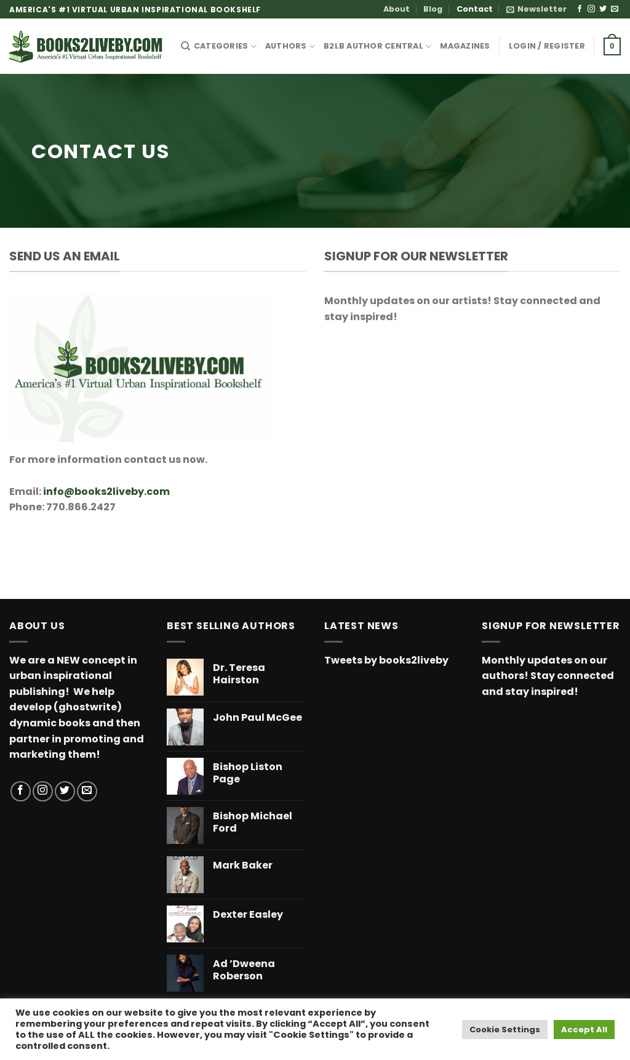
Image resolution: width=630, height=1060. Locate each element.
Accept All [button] (584, 1029)
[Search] (185, 46)
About (396, 9)
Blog (432, 9)
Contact (475, 9)
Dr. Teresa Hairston (239, 675)
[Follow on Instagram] (591, 9)
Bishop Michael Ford (252, 823)
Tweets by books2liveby (386, 660)
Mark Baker (243, 865)
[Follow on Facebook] (579, 9)
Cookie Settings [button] (504, 1029)
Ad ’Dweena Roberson (244, 971)
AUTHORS (290, 46)
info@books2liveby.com (106, 491)
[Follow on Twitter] (603, 9)
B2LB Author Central (377, 46)
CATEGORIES (225, 46)
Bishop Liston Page (247, 774)
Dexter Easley (248, 915)
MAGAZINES (465, 46)
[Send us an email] (614, 9)
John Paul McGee (257, 718)
